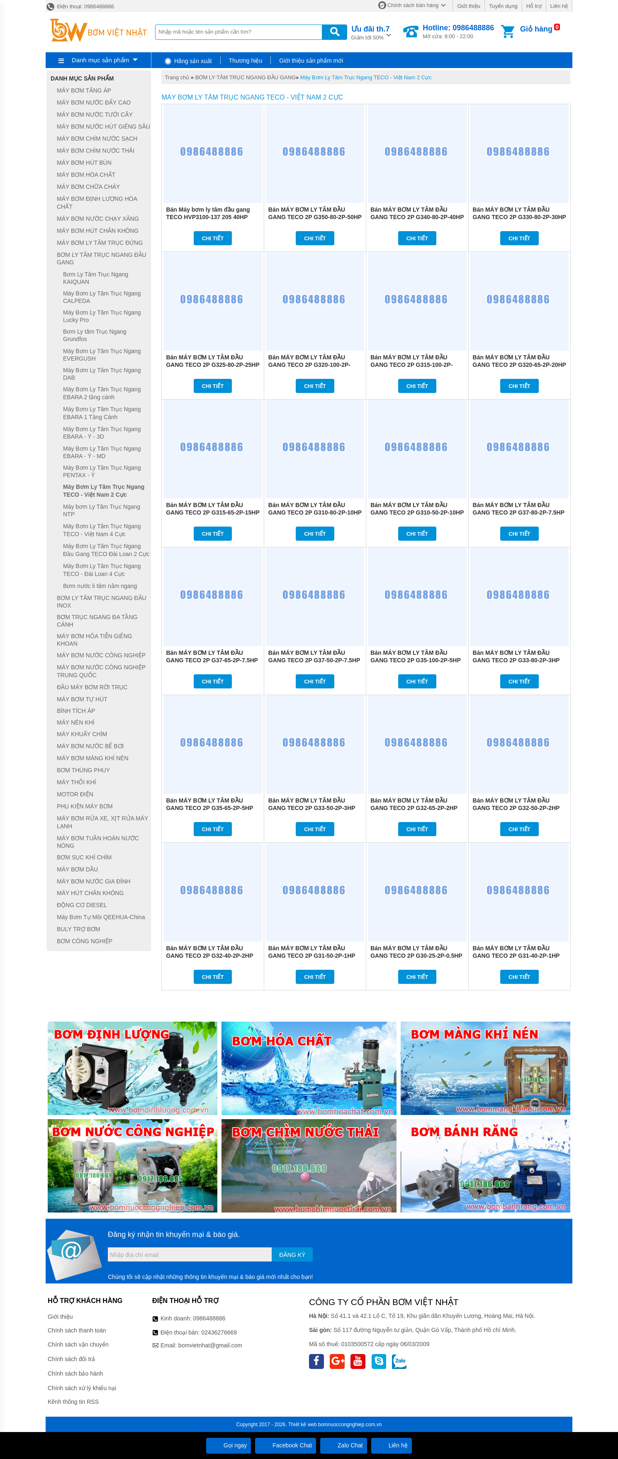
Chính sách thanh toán (77, 1330)
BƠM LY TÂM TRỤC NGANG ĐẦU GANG (245, 77)
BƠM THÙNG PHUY (83, 770)
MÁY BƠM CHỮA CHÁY (88, 186)
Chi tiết (213, 238)
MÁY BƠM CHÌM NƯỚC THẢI (95, 150)
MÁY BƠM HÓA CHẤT (86, 174)
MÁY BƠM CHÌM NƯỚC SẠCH (97, 138)
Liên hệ (559, 6)
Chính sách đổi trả (71, 1359)
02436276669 (219, 1332)
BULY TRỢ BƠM (78, 929)
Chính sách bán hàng (413, 5)
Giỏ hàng (536, 29)
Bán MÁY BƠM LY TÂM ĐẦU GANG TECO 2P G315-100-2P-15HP (411, 365)
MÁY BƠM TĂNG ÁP (84, 90)
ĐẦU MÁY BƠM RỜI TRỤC (92, 687)
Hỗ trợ (534, 6)
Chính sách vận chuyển (78, 1344)
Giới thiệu (468, 6)
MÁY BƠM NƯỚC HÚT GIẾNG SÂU (103, 126)
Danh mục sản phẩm (100, 59)
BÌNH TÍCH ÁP (76, 711)
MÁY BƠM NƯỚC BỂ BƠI (90, 746)
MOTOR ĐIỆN (75, 794)
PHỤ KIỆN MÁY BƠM (85, 806)
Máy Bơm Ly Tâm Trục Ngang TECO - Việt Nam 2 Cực (366, 77)
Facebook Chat (285, 1445)
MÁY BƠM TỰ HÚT (82, 699)
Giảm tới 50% (370, 32)
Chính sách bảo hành (75, 1373)
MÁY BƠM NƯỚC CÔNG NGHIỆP (101, 655)
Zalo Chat (343, 1445)
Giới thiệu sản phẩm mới (311, 60)
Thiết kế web (302, 1424)
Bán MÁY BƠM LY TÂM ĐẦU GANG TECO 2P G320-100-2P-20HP (309, 365)
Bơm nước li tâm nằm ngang (100, 586)
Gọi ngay (228, 1445)
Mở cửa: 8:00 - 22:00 (458, 31)
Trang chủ (177, 77)
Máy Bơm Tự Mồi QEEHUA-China (101, 917)
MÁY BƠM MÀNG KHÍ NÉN (93, 758)
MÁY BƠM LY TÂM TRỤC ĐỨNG (100, 242)
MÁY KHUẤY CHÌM (82, 734)
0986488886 (209, 1318)
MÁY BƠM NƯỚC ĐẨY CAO (94, 102)
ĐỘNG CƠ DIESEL (82, 905)
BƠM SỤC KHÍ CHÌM (84, 857)
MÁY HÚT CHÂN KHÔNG (90, 893)
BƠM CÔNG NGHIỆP (84, 941)
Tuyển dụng (503, 6)
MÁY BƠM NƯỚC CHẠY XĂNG (98, 218)
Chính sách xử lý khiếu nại (82, 1388)
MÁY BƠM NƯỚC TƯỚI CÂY (95, 114)
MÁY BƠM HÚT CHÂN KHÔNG (98, 230)
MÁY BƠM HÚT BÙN (84, 162)
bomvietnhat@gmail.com (210, 1345)
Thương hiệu (245, 60)
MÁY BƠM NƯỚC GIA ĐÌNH (93, 881)
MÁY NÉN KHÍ (76, 722)
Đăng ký (292, 1255)
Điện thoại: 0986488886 (80, 6)
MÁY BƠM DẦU (77, 869)
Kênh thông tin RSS (73, 1401)
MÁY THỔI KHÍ (76, 782)
